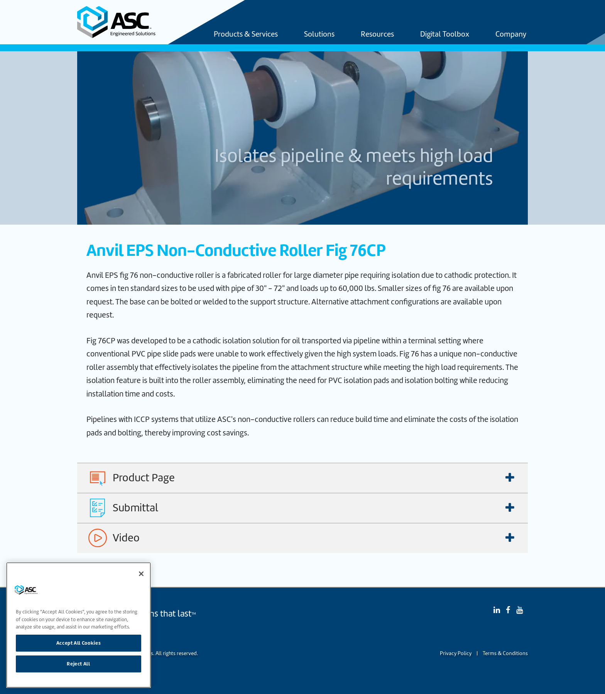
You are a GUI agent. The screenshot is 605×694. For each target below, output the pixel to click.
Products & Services (246, 34)
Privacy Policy (455, 653)
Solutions (319, 34)
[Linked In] (496, 610)
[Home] (120, 22)
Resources (377, 34)
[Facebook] (508, 610)
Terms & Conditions (505, 653)
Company (510, 34)
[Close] (141, 573)
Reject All (78, 663)
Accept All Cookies (78, 643)
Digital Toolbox (444, 34)
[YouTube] (519, 610)
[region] (78, 625)
